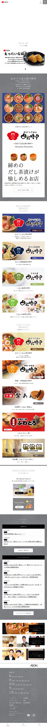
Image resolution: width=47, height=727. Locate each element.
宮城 (19, 676)
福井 (28, 684)
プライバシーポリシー (13, 711)
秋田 (13, 676)
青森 (10, 676)
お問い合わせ (12, 715)
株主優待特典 (27, 702)
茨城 (23, 680)
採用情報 (11, 705)
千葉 (17, 680)
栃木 (29, 680)
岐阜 (13, 684)
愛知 (10, 684)
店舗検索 (8, 725)
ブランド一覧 (23, 725)
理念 (25, 700)
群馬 (26, 680)
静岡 (19, 684)
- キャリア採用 (12, 708)
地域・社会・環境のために (15, 702)
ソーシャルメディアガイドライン (16, 713)
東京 (10, 680)
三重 (16, 684)
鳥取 (16, 693)
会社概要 (26, 698)
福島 (22, 676)
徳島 (28, 693)
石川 (22, 684)
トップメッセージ (13, 700)
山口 (19, 693)
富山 (25, 684)
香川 (25, 693)
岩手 (16, 676)
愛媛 (22, 693)
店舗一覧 (11, 672)
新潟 (31, 684)
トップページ (12, 698)
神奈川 (13, 680)
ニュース (39, 725)
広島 (10, 693)
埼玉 (20, 680)
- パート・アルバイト (13, 706)
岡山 (13, 693)
